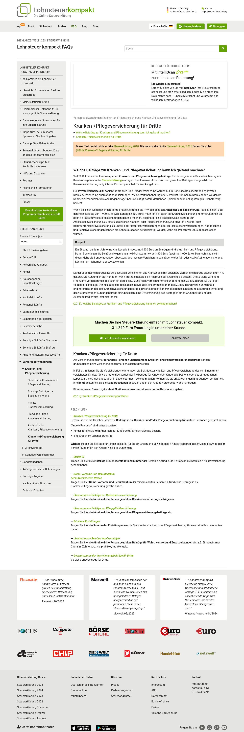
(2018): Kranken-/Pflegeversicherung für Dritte (100, 396)
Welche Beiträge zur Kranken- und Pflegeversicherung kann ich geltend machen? (123, 132)
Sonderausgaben (32, 462)
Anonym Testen (180, 337)
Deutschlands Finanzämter (87, 684)
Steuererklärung (112, 180)
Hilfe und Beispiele (33, 173)
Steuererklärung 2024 (30, 690)
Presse (26, 202)
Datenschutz (159, 696)
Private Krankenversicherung (40, 405)
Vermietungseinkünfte (35, 311)
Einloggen (217, 26)
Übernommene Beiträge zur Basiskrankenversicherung (105, 495)
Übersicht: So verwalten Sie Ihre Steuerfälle (41, 92)
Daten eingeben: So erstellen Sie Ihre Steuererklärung (41, 122)
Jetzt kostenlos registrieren (117, 338)
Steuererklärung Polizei (31, 713)
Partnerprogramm (121, 690)
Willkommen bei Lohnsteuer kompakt (38, 81)
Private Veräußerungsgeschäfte (41, 354)
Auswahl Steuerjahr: (31, 236)
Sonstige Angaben (33, 476)
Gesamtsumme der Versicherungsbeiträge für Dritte (103, 555)
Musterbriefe (78, 696)
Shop (96, 26)
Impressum (29, 195)
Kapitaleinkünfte (32, 297)
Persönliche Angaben (34, 264)
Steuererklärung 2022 (30, 701)
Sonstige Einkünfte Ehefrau (38, 347)
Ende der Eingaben (33, 490)
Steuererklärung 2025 (179, 146)
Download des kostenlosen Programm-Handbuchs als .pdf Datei (41, 214)
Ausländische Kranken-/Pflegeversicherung (45, 427)
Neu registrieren (190, 26)
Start (31, 26)
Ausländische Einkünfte (36, 333)
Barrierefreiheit (160, 701)
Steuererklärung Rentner (31, 718)
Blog (85, 26)
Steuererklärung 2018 (126, 146)
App (19, 26)
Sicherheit (45, 26)
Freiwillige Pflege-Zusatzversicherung (39, 416)
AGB (154, 690)
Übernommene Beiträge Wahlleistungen (97, 538)
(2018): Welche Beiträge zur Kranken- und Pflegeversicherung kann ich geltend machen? (125, 303)
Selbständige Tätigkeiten (37, 319)
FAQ (74, 26)
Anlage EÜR (29, 257)
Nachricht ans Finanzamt (37, 483)
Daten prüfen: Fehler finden (38, 143)
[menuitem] (161, 26)
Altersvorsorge (33, 447)
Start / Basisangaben (35, 250)
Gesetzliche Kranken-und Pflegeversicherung (42, 382)
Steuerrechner (79, 690)
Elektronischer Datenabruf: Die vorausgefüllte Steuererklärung (40, 111)
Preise (62, 26)
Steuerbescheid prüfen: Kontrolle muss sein (36, 164)
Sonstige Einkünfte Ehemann (39, 340)
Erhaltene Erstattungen (87, 521)
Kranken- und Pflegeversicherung (121, 117)
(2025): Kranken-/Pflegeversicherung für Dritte (103, 150)
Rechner (27, 180)
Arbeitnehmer (30, 290)
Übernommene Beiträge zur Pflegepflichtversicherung (105, 508)
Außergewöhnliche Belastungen (41, 469)
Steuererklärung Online (31, 677)
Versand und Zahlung (164, 713)
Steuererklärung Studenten (33, 707)
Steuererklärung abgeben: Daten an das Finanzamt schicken (41, 152)
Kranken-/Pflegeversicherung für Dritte (164, 117)
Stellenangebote (121, 696)
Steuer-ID (79, 457)
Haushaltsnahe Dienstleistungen (32, 281)
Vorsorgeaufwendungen (87, 117)
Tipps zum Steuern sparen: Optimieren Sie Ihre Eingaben (39, 134)
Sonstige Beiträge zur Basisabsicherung (40, 393)
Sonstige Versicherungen (40, 454)
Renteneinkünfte (32, 304)
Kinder (26, 271)
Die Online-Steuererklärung (52, 16)
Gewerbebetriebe (32, 326)
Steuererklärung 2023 (30, 696)
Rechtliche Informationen (37, 187)
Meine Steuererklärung (35, 102)
